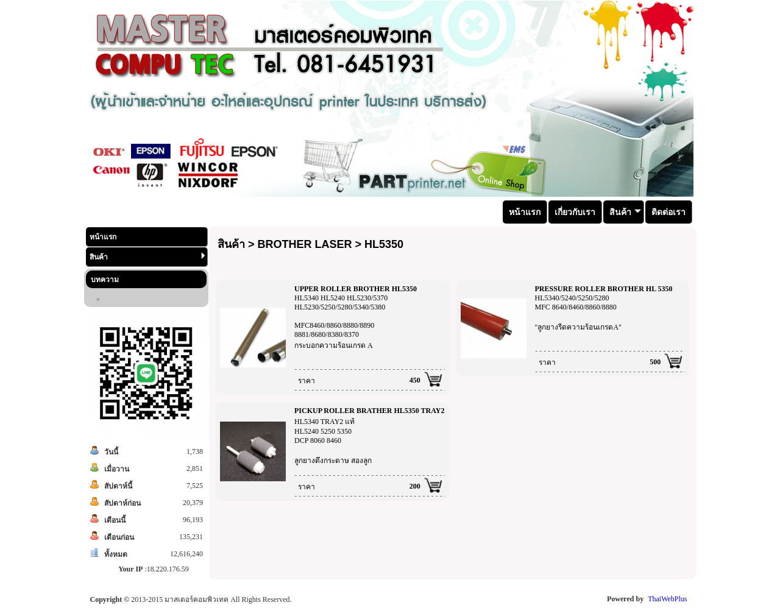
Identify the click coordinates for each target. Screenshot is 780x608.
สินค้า (147, 256)
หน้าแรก (103, 237)
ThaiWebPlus (667, 599)
